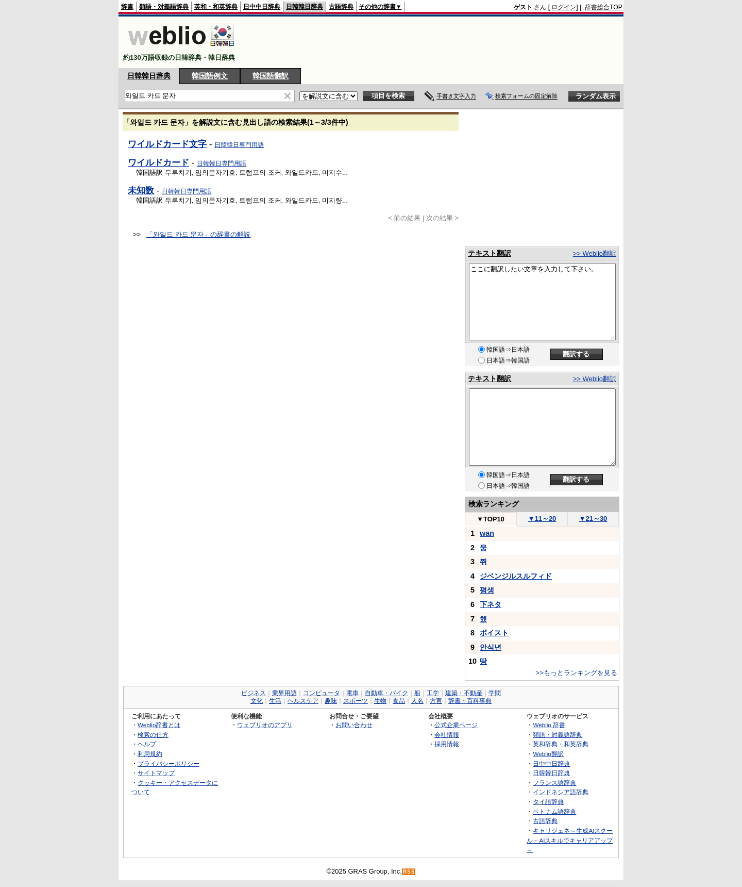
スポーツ (355, 701)
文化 (256, 701)
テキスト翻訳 (489, 253)
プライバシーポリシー (168, 763)
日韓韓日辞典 (304, 7)
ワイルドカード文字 (167, 144)
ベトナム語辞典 (554, 811)
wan (487, 533)
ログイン (563, 7)
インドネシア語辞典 (560, 792)
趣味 (331, 701)
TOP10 (490, 519)
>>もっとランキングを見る (576, 673)
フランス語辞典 (554, 782)
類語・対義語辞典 (164, 7)
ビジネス (253, 693)
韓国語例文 (210, 76)
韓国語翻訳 (270, 76)
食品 (399, 701)
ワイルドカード (158, 162)
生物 (380, 701)
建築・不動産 (463, 693)
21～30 (593, 518)
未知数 (141, 190)
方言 (436, 701)
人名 (417, 701)
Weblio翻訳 (548, 753)
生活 (275, 701)
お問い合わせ (354, 724)
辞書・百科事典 (470, 701)
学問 (494, 693)
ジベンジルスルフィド (516, 576)
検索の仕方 (153, 734)
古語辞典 (341, 7)
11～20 (542, 518)
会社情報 (446, 734)
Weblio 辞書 (549, 724)
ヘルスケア (303, 701)
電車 (352, 693)
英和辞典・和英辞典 (560, 744)
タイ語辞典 (548, 801)
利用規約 (150, 753)
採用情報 (446, 744)
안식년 (490, 647)
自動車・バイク (386, 693)
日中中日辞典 (261, 7)
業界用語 (284, 693)
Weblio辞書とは (159, 724)
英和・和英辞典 (216, 7)
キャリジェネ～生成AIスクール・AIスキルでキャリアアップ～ (570, 840)
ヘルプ (147, 744)
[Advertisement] (434, 42)
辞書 (127, 7)
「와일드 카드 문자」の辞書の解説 (198, 234)
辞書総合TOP (603, 7)
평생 (487, 590)
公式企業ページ (456, 724)
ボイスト (494, 633)
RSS (409, 872)
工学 (433, 693)
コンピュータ (321, 693)
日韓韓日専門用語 (239, 145)
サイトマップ (156, 772)
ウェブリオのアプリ (265, 724)
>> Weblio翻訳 (594, 253)
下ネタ (490, 604)
